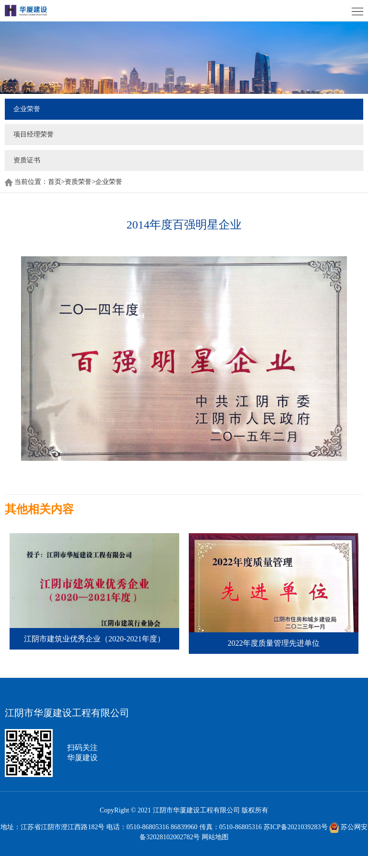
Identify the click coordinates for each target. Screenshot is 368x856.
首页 (56, 181)
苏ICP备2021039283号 (296, 827)
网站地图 (215, 837)
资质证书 (26, 160)
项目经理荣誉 (33, 134)
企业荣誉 (26, 109)
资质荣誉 (78, 181)
